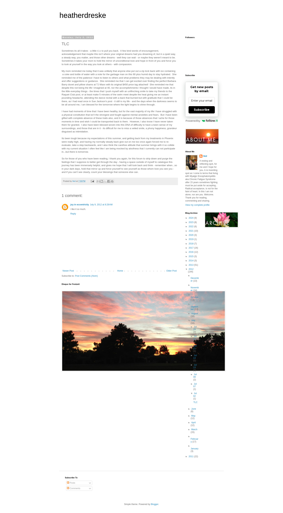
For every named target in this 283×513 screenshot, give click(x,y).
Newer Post (68, 271)
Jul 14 (195, 356)
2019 (191, 239)
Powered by (202, 120)
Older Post (171, 271)
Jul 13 (195, 366)
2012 (191, 269)
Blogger (154, 504)
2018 (191, 243)
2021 (191, 231)
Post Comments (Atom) (86, 276)
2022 (191, 226)
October (194, 297)
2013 (191, 265)
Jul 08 (195, 375)
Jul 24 (195, 328)
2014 (191, 260)
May (193, 416)
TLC (195, 402)
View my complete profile (197, 205)
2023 (191, 222)
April (193, 422)
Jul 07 (195, 385)
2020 (191, 235)
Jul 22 (195, 337)
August (194, 313)
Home (120, 271)
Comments (73, 488)
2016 (191, 252)
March (194, 429)
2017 (191, 248)
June (193, 409)
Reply (73, 213)
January (194, 448)
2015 (191, 256)
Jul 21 (195, 347)
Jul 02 (195, 394)
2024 (191, 218)
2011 (191, 456)
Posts (71, 483)
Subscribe (202, 109)
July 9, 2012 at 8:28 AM (101, 204)
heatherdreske (82, 15)
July (193, 320)
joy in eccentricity (79, 204)
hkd (205, 156)
